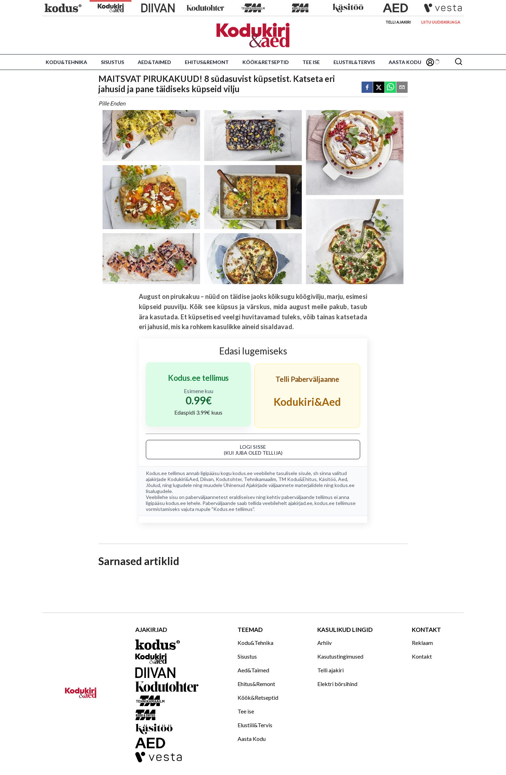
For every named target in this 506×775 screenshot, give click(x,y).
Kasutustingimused (340, 656)
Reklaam (422, 642)
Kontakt (422, 656)
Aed (342, 479)
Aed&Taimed (154, 62)
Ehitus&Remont (207, 62)
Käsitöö (327, 479)
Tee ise (311, 62)
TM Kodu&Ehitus (297, 479)
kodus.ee (243, 473)
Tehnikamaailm (260, 479)
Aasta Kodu (405, 62)
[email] (402, 88)
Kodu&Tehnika (66, 62)
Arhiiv (324, 642)
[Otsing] (458, 62)
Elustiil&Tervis (354, 62)
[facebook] (367, 88)
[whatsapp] (390, 88)
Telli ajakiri (398, 22)
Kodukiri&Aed (182, 479)
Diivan (207, 479)
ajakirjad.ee (300, 503)
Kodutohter (229, 479)
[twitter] (378, 88)
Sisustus (112, 62)
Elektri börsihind (337, 683)
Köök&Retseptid (265, 62)
